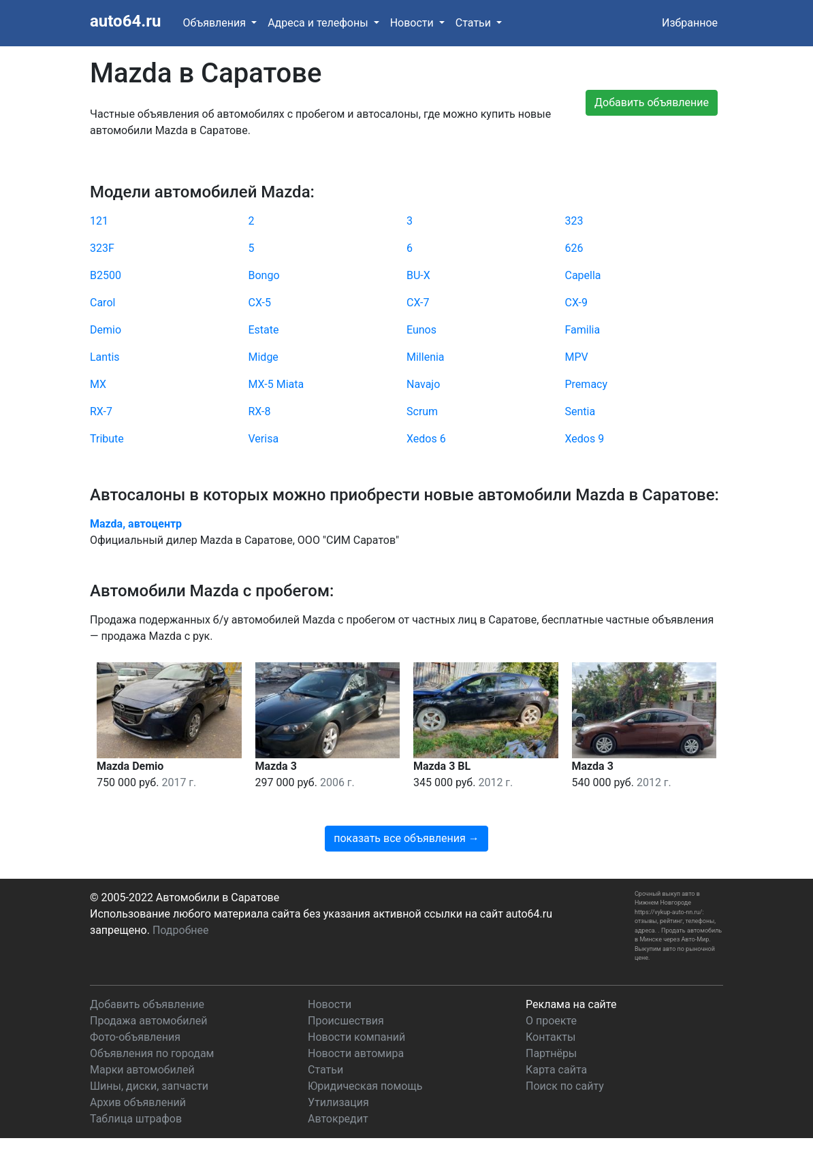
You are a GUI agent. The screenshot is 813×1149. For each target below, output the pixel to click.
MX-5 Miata (276, 384)
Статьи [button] (475, 22)
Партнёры (551, 1053)
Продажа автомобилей (148, 1020)
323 (574, 220)
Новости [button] (413, 22)
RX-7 (101, 411)
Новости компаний (356, 1037)
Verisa (264, 438)
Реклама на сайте (571, 1004)
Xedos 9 (585, 438)
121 (99, 220)
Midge (263, 357)
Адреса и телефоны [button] (319, 22)
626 (574, 248)
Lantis (105, 357)
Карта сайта (556, 1069)
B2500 (105, 275)
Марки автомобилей (142, 1069)
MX (98, 384)
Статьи (325, 1069)
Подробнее (181, 930)
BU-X (418, 275)
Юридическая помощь (365, 1086)
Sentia (580, 411)
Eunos (421, 329)
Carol (102, 302)
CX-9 (576, 302)
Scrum (422, 411)
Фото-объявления (135, 1037)
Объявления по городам (152, 1053)
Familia (583, 329)
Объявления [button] (215, 22)
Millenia (425, 357)
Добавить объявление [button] (651, 102)
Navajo (423, 384)
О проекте (551, 1020)
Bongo (264, 275)
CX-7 (418, 302)
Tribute (107, 438)
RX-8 (260, 411)
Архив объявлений (138, 1102)
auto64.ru (125, 21)
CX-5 (260, 302)
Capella (583, 275)
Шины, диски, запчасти (149, 1086)
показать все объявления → (406, 838)
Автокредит (338, 1118)
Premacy (586, 384)
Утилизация (338, 1102)
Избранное (690, 22)
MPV (576, 357)
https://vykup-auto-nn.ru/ (668, 912)
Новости (329, 1004)
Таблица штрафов (136, 1118)
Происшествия (346, 1020)
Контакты (550, 1037)
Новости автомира (356, 1053)
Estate (264, 329)
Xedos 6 (426, 438)
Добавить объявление (147, 1004)
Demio (105, 329)
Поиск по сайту (565, 1086)
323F (102, 248)
